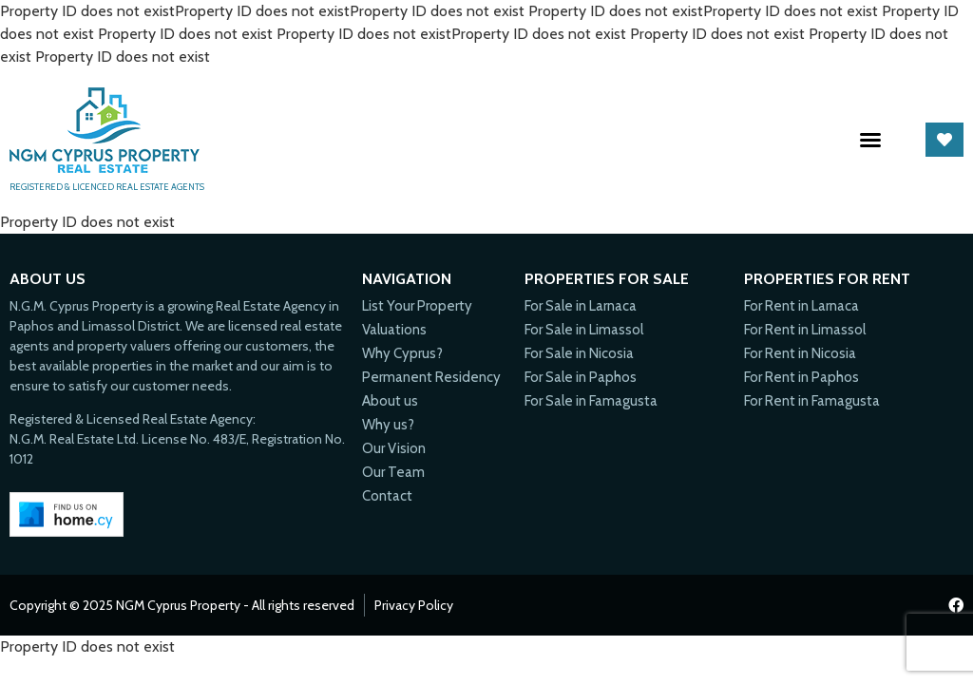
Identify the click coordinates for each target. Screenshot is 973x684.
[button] (870, 140)
